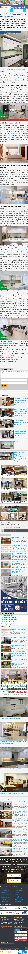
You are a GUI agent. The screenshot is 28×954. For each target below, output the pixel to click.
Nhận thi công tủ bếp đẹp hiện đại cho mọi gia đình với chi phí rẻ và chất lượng (19, 663)
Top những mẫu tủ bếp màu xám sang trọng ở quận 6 (19, 849)
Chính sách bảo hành (5, 896)
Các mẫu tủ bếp (18, 890)
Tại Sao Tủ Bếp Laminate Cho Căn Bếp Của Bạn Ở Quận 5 (19, 562)
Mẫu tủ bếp (22, 7)
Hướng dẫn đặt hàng (19, 899)
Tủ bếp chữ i (10, 137)
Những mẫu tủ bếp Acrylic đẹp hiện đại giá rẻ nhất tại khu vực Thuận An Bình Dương (20, 457)
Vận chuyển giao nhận (5, 897)
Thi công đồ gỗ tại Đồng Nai (8, 621)
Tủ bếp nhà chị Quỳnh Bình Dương (6, 502)
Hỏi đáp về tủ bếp (18, 888)
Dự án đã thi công (5, 890)
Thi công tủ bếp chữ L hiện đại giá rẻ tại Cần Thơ (20, 489)
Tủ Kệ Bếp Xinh (4, 944)
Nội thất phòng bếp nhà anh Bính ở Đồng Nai (7, 489)
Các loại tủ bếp (6, 10)
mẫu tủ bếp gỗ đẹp (15, 78)
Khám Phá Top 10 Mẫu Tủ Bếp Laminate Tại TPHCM (21, 422)
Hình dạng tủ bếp (18, 10)
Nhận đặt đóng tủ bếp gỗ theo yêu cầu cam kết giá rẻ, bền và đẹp (19, 655)
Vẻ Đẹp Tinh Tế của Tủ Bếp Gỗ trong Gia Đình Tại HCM (18, 554)
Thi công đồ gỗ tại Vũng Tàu (8, 617)
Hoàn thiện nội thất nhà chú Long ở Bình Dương (11, 768)
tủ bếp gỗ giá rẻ (7, 343)
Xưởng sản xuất (4, 892)
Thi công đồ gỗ (6, 13)
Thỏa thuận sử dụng (5, 901)
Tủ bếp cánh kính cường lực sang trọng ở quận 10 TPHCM (7, 476)
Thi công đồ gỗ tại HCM (7, 615)
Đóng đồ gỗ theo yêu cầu (7, 624)
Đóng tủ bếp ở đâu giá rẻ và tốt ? (18, 538)
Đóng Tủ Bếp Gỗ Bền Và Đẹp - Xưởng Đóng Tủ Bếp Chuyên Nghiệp (5, 7)
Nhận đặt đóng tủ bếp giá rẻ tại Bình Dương (18, 638)
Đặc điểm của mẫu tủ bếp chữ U (19, 801)
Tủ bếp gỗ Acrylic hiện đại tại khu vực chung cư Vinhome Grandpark (20, 840)
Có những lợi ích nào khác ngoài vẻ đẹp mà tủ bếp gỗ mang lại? (19, 830)
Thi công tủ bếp (18, 896)
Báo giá (15, 13)
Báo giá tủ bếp (18, 894)
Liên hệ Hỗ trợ (18, 901)
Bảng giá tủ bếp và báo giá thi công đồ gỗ (19, 546)
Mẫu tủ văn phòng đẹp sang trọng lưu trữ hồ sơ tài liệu (20, 821)
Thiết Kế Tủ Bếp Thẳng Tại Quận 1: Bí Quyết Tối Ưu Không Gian (18, 571)
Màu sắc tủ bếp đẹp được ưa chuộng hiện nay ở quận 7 (20, 433)
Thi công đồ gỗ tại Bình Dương (9, 619)
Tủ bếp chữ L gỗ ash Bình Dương (19, 476)
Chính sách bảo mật (5, 899)
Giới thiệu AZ (3, 888)
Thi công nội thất (18, 897)
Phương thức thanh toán (6, 894)
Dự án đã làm (23, 13)
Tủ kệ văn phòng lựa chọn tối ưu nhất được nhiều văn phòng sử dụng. (19, 812)
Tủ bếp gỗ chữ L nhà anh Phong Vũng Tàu (19, 502)
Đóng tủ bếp (13, 7)
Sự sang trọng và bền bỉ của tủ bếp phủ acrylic (11, 718)
